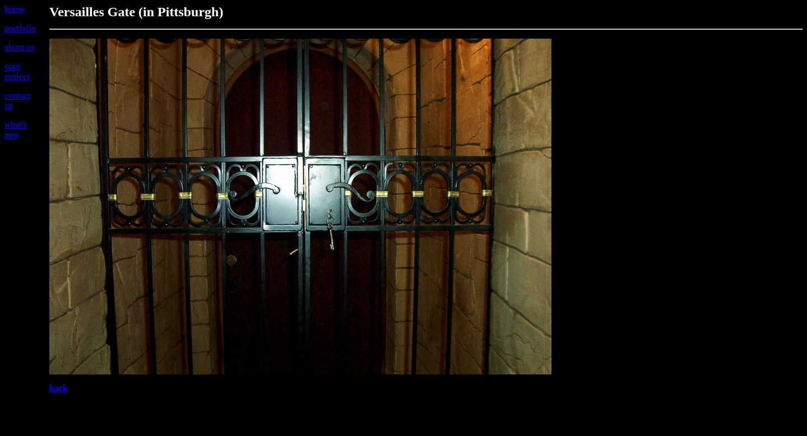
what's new (15, 129)
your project (16, 71)
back (58, 388)
